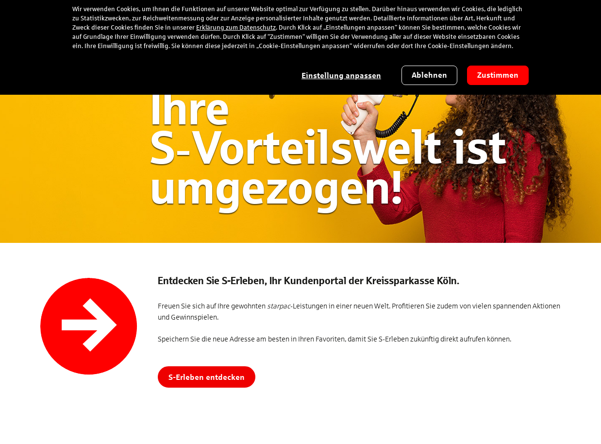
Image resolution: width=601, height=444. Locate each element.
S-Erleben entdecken (206, 376)
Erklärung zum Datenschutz (236, 27)
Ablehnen (429, 75)
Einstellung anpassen (341, 75)
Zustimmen (497, 75)
